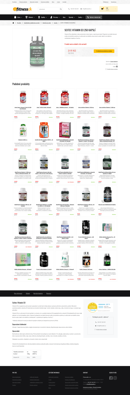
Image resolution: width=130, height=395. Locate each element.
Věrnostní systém (34, 2)
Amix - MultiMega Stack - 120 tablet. (65, 107)
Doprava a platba (45, 2)
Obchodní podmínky (53, 377)
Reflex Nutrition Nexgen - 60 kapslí (22, 269)
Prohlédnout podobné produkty (104, 51)
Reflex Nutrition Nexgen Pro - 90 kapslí (107, 237)
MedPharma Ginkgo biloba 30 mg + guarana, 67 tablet (107, 173)
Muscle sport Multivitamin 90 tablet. (107, 204)
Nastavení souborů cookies (71, 388)
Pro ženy (19, 23)
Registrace (113, 2)
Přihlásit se (105, 2)
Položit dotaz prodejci (111, 69)
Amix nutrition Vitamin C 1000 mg (107, 107)
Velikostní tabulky (34, 377)
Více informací (18, 293)
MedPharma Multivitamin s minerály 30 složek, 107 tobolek (86, 173)
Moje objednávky (16, 377)
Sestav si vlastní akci (93, 17)
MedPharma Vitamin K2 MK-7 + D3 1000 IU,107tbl (65, 237)
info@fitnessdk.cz (86, 8)
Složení (28, 293)
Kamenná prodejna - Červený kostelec (92, 387)
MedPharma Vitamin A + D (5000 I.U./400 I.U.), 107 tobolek (44, 205)
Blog (53, 2)
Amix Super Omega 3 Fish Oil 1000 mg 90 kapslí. (23, 108)
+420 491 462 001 (73, 8)
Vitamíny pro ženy (47, 23)
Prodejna (14, 2)
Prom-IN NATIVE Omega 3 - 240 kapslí (86, 237)
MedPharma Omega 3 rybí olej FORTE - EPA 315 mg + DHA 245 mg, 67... (44, 174)
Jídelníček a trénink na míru (36, 382)
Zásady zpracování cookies (71, 385)
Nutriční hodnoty (38, 293)
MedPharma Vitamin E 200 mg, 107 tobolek (86, 205)
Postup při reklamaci (70, 379)
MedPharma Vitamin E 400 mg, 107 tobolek (23, 205)
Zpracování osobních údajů (71, 382)
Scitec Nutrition (114, 61)
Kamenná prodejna (16, 379)
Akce (64, 17)
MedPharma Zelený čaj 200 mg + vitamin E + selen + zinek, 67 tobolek (23, 237)
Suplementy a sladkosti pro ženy (32, 23)
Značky (80, 17)
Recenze (48, 293)
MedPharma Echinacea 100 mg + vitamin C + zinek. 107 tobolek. (86, 140)
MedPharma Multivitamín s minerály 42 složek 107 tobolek (65, 140)
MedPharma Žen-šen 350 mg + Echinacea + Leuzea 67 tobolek (44, 237)
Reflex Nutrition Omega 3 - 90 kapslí (65, 269)
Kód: (107, 64)
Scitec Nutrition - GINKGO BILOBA (107, 269)
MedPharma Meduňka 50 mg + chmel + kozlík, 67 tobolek (65, 173)
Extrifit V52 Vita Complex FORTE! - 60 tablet (44, 140)
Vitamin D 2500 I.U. (22, 139)
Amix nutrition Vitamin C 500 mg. (86, 107)
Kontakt (64, 2)
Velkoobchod (52, 385)
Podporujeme (52, 382)
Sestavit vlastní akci (34, 379)
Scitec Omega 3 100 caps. (86, 269)
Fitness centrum (23, 2)
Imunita (55, 23)
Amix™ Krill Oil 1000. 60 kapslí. (44, 107)
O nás (58, 2)
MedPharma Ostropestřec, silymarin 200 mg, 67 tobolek (65, 205)
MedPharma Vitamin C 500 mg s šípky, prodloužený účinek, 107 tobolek (107, 141)
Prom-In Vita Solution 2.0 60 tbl (43, 269)
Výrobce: (108, 61)
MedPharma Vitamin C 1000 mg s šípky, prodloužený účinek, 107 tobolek (23, 174)
